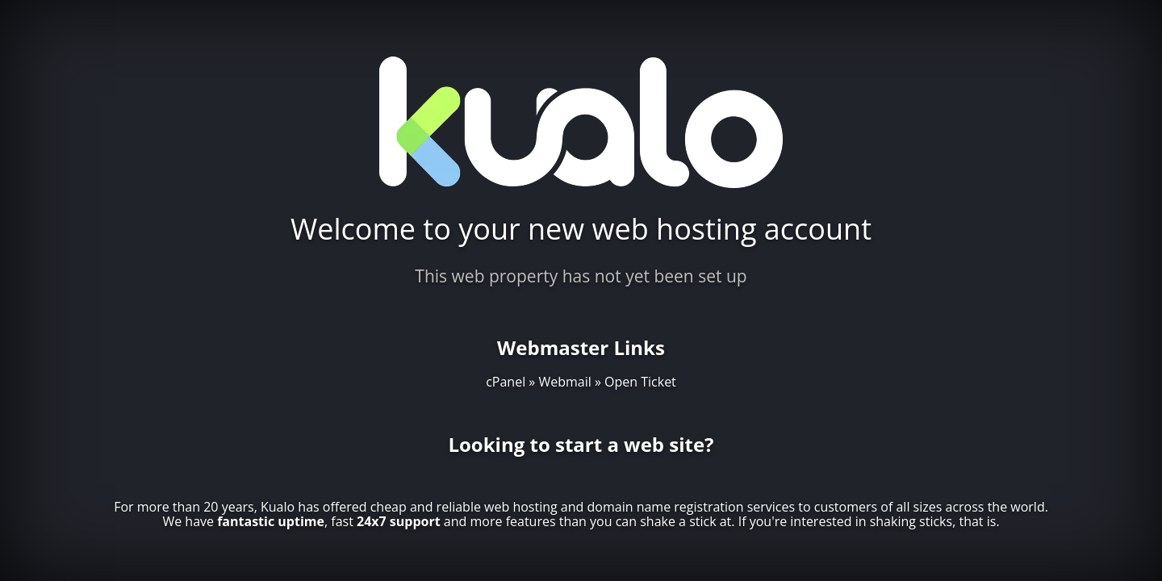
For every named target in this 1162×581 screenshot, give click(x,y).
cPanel (505, 382)
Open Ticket (640, 382)
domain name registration (665, 507)
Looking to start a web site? (580, 444)
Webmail (564, 382)
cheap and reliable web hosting (464, 507)
